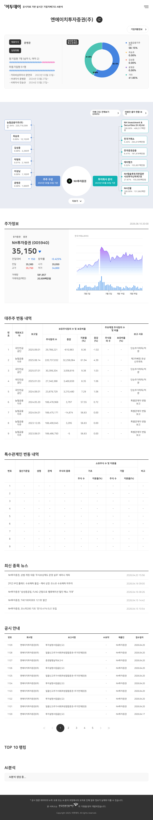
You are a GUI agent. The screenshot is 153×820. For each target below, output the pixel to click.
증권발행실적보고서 (54, 660)
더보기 (75, 201)
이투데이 (12, 7)
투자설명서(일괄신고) (55, 645)
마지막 (109, 728)
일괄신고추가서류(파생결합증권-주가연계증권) (66, 653)
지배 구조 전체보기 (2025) (100, 113)
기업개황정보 (137, 29)
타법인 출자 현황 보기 (133, 113)
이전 (52, 728)
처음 (44, 728)
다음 (101, 728)
